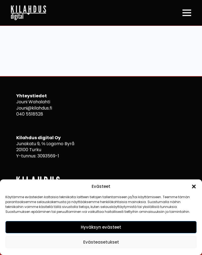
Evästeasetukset (101, 242)
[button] (194, 186)
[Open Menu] (186, 12)
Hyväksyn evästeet (101, 227)
